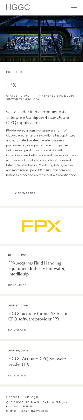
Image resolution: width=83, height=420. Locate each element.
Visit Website (25, 193)
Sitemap (11, 410)
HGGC (17, 7)
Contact (12, 397)
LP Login (31, 397)
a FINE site (27, 406)
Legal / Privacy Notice (34, 410)
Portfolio (15, 72)
